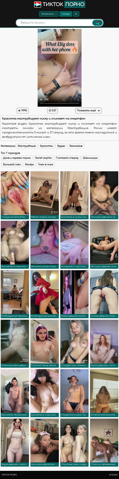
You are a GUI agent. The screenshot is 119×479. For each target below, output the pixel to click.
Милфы (29, 164)
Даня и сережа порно (17, 158)
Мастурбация (27, 146)
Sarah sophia (43, 158)
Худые (61, 146)
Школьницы (90, 158)
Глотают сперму (67, 158)
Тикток (59, 4)
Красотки (46, 146)
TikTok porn (9, 475)
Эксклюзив (75, 146)
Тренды (66, 14)
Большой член (12, 164)
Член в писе (45, 164)
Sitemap (113, 475)
